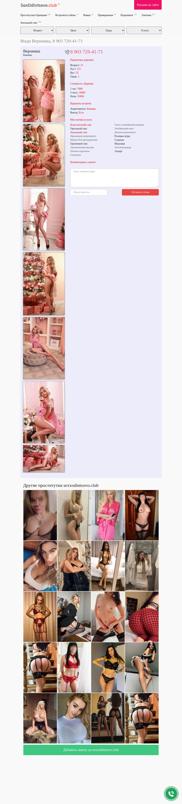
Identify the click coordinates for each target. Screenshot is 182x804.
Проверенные (107, 15)
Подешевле (129, 15)
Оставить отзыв (140, 192)
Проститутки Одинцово (35, 15)
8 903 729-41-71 (86, 52)
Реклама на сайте (148, 4)
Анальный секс (30, 22)
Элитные (148, 15)
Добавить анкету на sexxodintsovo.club (91, 750)
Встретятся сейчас (66, 15)
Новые (88, 15)
